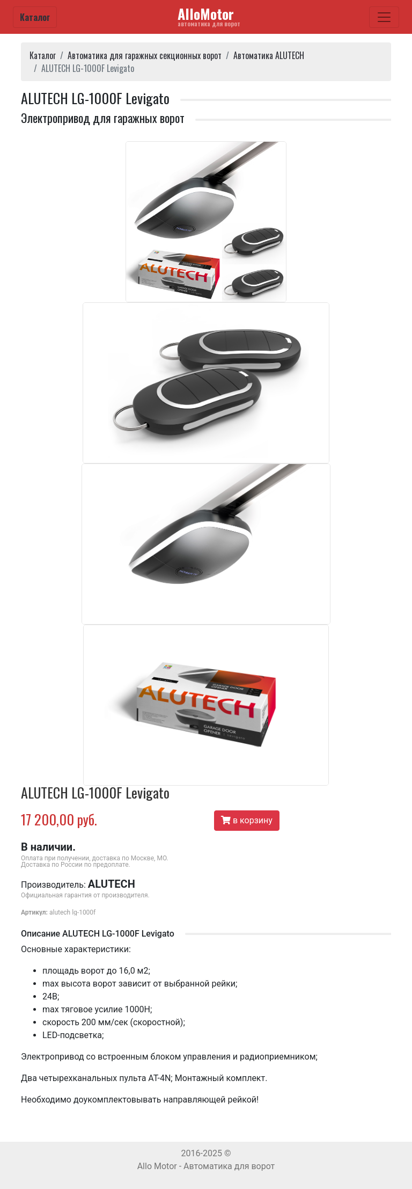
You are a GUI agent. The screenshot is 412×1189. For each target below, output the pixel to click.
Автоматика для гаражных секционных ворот (145, 55)
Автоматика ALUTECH (268, 55)
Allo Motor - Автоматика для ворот (206, 1166)
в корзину (247, 820)
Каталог (35, 17)
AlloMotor (209, 16)
